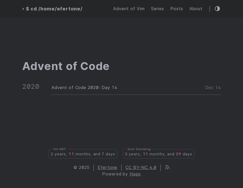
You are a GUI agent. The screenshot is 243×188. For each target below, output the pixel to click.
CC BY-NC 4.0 (141, 167)
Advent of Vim (128, 8)
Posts (176, 8)
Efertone (108, 167)
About (195, 8)
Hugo (135, 174)
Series (157, 8)
